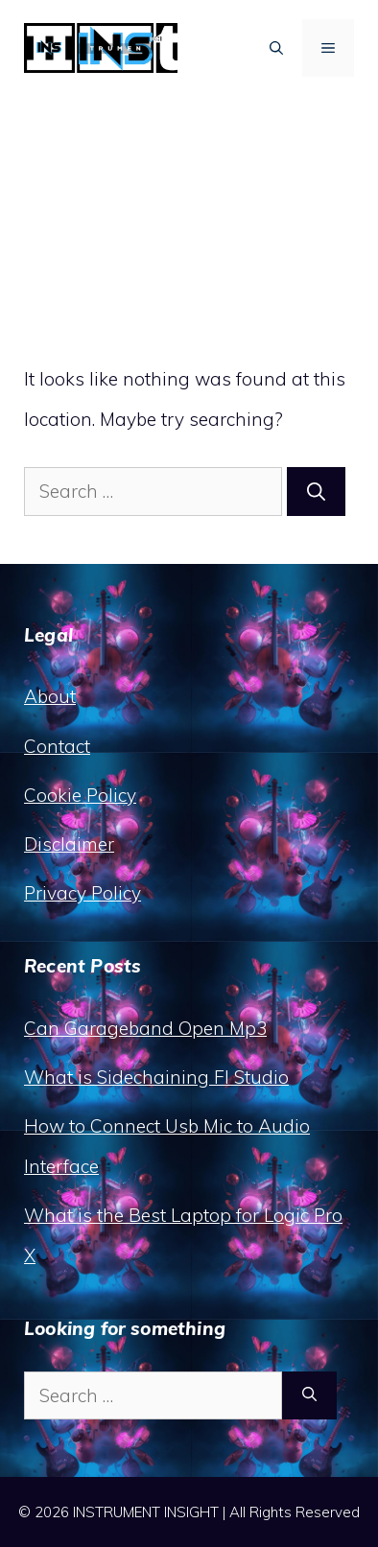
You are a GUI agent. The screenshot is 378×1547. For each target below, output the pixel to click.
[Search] (316, 491)
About (50, 696)
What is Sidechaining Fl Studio (156, 1077)
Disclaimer (69, 844)
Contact (57, 746)
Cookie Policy (80, 795)
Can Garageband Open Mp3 (145, 1028)
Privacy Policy (82, 892)
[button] (276, 48)
